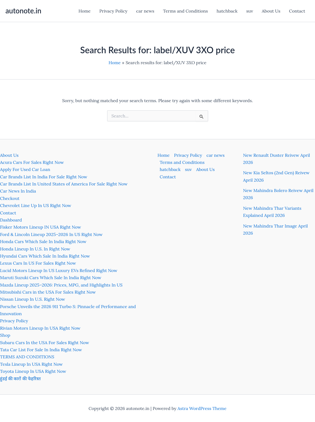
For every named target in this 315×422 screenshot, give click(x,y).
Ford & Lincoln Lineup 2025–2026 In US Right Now (51, 234)
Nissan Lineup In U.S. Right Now (32, 299)
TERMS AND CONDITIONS (27, 356)
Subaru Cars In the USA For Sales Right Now (44, 342)
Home (85, 11)
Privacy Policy (113, 11)
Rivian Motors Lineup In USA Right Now (40, 328)
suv (249, 11)
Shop (5, 335)
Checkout (9, 198)
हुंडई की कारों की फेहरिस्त (20, 378)
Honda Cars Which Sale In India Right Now (43, 241)
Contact (297, 11)
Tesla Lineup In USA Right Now (31, 364)
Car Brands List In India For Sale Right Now (43, 176)
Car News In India (18, 191)
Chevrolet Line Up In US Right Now (35, 205)
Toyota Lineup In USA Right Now (33, 371)
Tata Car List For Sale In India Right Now (41, 349)
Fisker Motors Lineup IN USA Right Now (40, 227)
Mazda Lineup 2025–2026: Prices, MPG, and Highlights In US (61, 285)
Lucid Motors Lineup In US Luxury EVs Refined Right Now (58, 270)
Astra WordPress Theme (202, 408)
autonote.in (23, 10)
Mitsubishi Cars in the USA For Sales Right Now (48, 292)
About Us (271, 11)
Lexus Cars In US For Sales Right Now (38, 263)
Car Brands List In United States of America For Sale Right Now (63, 184)
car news (145, 11)
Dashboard (11, 220)
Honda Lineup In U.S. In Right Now (35, 249)
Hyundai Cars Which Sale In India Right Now (45, 256)
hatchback (227, 11)
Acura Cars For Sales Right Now (32, 162)
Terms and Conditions (185, 11)
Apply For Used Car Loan (25, 169)
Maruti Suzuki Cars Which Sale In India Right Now (50, 277)
